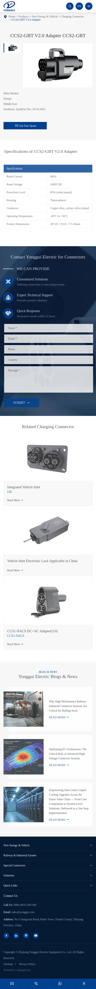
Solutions (9, 875)
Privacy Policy (27, 964)
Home (11, 16)
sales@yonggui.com (23, 912)
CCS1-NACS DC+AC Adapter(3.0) (32, 632)
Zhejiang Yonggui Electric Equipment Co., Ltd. (45, 952)
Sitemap (8, 964)
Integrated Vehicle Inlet (23, 488)
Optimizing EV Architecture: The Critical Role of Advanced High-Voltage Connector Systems (68, 755)
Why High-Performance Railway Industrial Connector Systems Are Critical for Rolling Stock (68, 707)
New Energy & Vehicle (45, 16)
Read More (15, 501)
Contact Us (11, 896)
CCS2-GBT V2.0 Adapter (26, 19)
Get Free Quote (25, 125)
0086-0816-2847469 (25, 904)
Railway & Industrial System (20, 855)
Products (23, 16)
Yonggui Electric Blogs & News (47, 675)
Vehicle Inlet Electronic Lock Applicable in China (42, 562)
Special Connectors (14, 865)
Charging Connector (72, 16)
